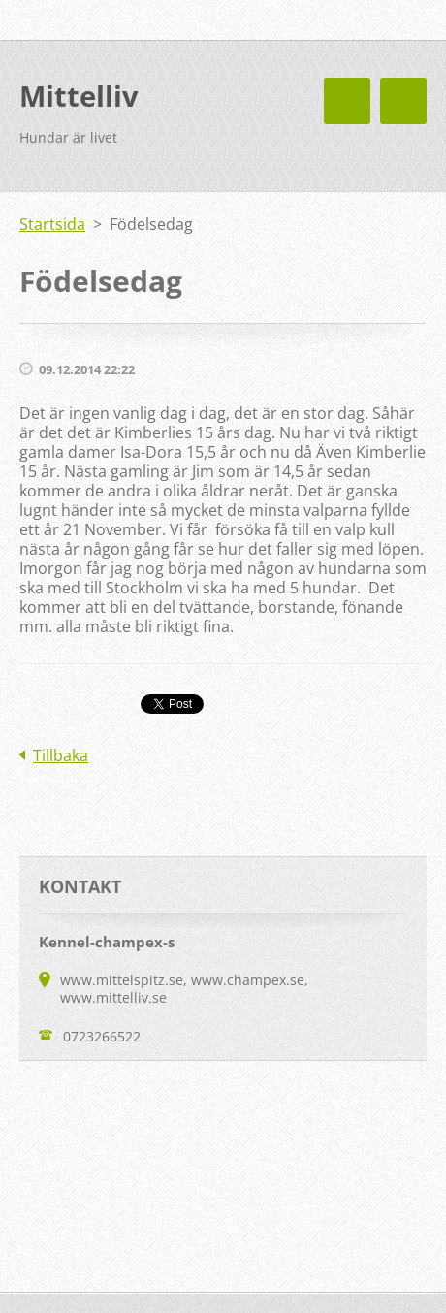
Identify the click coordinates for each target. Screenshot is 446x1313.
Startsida (52, 224)
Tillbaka (60, 755)
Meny (403, 101)
